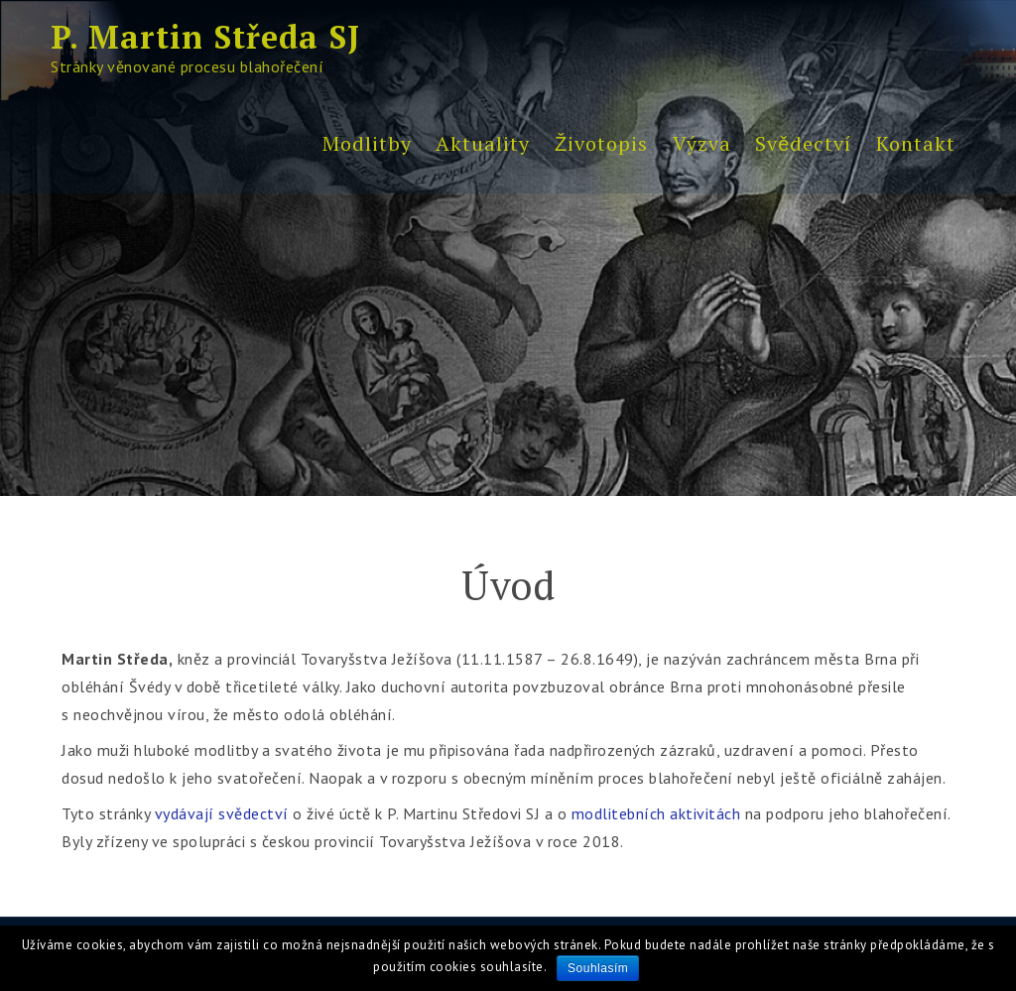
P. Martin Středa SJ (205, 37)
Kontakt (915, 143)
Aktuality (483, 143)
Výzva (702, 143)
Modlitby (367, 143)
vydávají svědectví (222, 813)
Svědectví (803, 143)
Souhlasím (598, 968)
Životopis (601, 143)
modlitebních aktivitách (656, 813)
